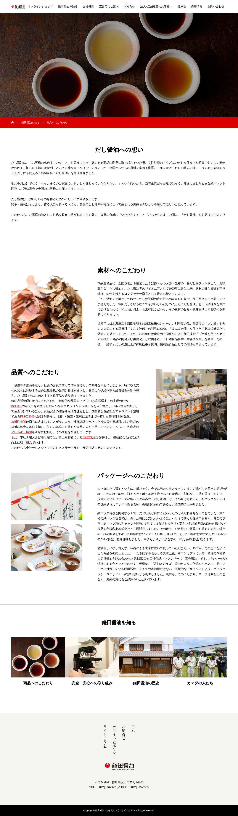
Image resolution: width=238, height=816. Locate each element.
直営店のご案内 (109, 6)
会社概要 (88, 6)
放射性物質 (18, 421)
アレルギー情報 (21, 432)
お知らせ (129, 6)
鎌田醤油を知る (68, 6)
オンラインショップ (40, 6)
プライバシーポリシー (114, 738)
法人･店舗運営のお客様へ (156, 6)
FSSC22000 (27, 416)
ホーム (133, 726)
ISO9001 (16, 406)
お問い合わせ (216, 6)
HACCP (87, 437)
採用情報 (196, 6)
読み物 (182, 6)
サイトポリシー (105, 734)
